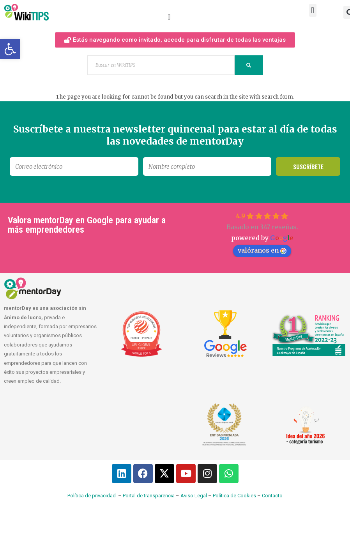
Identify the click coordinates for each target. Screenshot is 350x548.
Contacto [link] (272, 496)
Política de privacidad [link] (91, 496)
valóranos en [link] (262, 250)
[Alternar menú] (169, 17)
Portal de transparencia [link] (149, 496)
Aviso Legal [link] (193, 496)
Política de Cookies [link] (234, 496)
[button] (312, 10)
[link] (10, 49)
